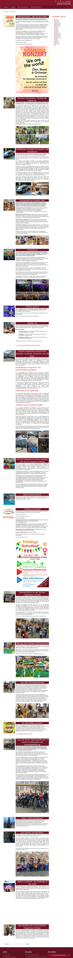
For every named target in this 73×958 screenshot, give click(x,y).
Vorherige (6, 944)
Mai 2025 (56, 30)
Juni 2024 (56, 38)
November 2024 (57, 35)
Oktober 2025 (57, 24)
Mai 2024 (56, 39)
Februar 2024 (57, 42)
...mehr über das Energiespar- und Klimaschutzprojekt (28, 345)
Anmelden (68, 1)
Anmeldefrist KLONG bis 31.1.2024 (24, 733)
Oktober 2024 (57, 36)
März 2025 (56, 32)
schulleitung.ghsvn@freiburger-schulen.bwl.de (36, 957)
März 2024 (56, 41)
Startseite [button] (6, 7)
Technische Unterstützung (9, 957)
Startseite (6, 11)
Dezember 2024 (57, 34)
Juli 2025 (56, 27)
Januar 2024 (56, 44)
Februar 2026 (57, 21)
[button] (63, 1)
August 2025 (56, 26)
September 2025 (57, 25)
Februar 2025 (57, 33)
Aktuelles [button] (13, 7)
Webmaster (6, 954)
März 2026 (56, 20)
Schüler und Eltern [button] (36, 7)
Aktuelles (13, 11)
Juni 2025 (56, 29)
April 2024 (56, 40)
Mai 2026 (56, 19)
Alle (55, 45)
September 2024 (57, 37)
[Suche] (64, 3)
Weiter (28, 944)
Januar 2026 (56, 22)
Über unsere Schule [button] (23, 7)
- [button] (58, 1)
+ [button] (56, 1)
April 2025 (56, 31)
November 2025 (57, 23)
